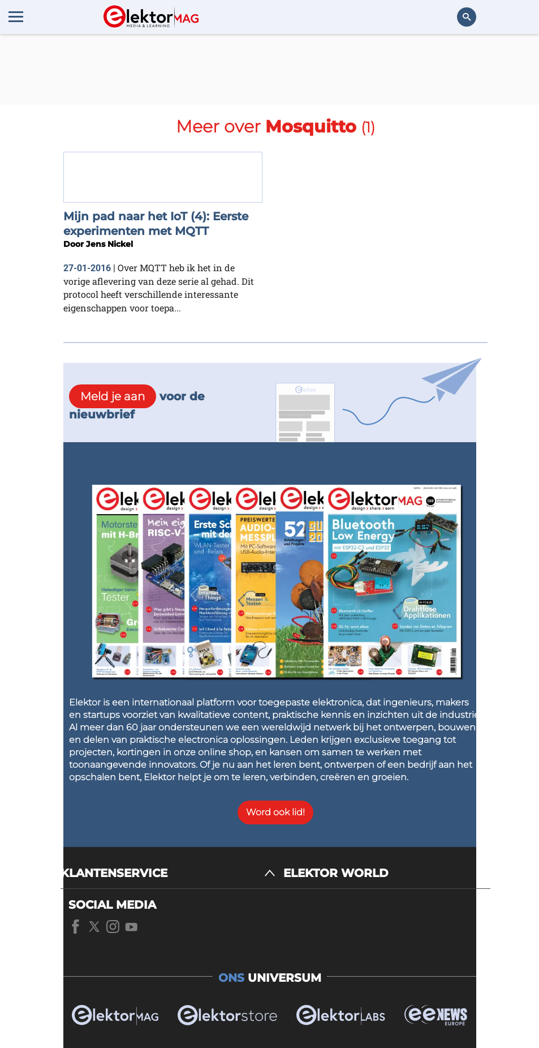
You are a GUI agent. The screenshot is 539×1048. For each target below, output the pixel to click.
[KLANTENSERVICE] (168, 873)
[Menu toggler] (15, 16)
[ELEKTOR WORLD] (386, 873)
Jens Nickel (109, 244)
